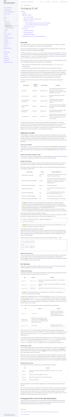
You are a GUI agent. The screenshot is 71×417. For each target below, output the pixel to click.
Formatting (6, 42)
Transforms (6, 44)
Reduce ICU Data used (29, 26)
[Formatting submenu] (18, 42)
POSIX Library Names (29, 30)
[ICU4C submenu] (18, 20)
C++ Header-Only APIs (9, 28)
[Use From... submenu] (18, 56)
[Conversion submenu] (18, 36)
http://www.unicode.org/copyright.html (52, 411)
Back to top (23, 409)
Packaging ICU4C (8, 26)
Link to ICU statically (28, 17)
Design (61, 156)
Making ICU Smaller (26, 15)
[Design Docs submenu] (18, 58)
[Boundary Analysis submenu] (18, 48)
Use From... (6, 56)
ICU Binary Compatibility (37, 403)
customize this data (59, 91)
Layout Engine (7, 52)
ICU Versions (25, 28)
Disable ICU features (28, 21)
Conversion (6, 36)
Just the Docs (11, 414)
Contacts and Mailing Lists (9, 11)
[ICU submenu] (18, 16)
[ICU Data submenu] (18, 54)
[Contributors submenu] (18, 60)
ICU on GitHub (47, 1)
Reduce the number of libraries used (32, 19)
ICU (4, 15)
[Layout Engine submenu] (18, 52)
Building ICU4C (8, 23)
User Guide (48, 75)
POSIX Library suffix (28, 32)
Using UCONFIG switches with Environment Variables (37, 23)
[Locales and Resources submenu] (18, 38)
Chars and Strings (7, 34)
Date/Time (6, 40)
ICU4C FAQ (7, 21)
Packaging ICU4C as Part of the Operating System (34, 36)
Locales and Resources (8, 38)
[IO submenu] (18, 50)
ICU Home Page (55, 1)
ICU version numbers (49, 266)
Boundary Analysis (8, 48)
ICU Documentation (9, 2)
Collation (6, 46)
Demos (5, 17)
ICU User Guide (7, 13)
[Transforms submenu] (18, 44)
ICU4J (5, 32)
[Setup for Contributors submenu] (18, 62)
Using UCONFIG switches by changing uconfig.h (36, 25)
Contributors (6, 60)
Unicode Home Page (63, 1)
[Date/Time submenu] (18, 40)
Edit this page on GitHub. (25, 414)
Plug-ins (6, 30)
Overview (24, 13)
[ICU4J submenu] (18, 32)
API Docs (41, 1)
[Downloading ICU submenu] (18, 10)
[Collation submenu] (18, 46)
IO (4, 50)
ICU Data (6, 54)
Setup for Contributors (8, 62)
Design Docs (6, 58)
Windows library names (29, 34)
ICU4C (5, 19)
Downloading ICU (7, 9)
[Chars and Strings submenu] (18, 34)
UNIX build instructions (55, 56)
